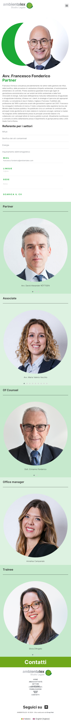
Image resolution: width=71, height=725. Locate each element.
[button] (67, 6)
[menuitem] (26, 719)
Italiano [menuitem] (27, 719)
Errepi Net (50, 712)
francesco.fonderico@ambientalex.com (18, 160)
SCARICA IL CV (12, 194)
